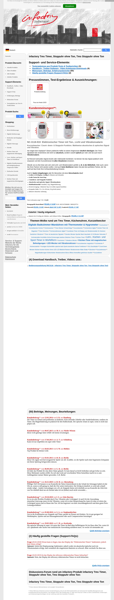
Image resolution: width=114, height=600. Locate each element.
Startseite (73, 50)
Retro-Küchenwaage (13, 130)
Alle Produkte (11, 74)
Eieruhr (9, 147)
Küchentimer (11, 126)
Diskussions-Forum (12, 99)
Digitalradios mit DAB (16, 223)
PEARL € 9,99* (50, 204)
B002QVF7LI (74, 204)
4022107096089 (64, 204)
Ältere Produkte (11, 70)
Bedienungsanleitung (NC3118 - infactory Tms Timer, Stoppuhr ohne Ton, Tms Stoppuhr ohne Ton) (68, 265)
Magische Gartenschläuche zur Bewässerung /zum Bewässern (16, 217)
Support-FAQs (11, 92)
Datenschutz (87, 2)
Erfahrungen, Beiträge (13, 96)
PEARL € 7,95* (74, 207)
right (108, 130)
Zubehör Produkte (12, 77)
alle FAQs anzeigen (101, 565)
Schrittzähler (15, 230)
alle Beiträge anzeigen (100, 531)
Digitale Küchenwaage (13, 134)
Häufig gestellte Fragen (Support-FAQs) (50, 73)
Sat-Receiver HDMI (14, 227)
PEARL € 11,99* (77, 216)
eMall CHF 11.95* (55, 207)
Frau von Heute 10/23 (39, 102)
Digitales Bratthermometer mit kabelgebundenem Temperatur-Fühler (15, 165)
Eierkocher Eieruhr (12, 171)
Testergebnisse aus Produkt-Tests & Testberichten (55, 66)
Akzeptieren (69, 6)
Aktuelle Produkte (12, 67)
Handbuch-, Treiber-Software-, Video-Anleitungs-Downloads (59, 68)
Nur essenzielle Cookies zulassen (49, 6)
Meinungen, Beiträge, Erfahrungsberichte (51, 71)
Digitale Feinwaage (12, 144)
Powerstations (12, 234)
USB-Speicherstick (12, 175)
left (29, 130)
